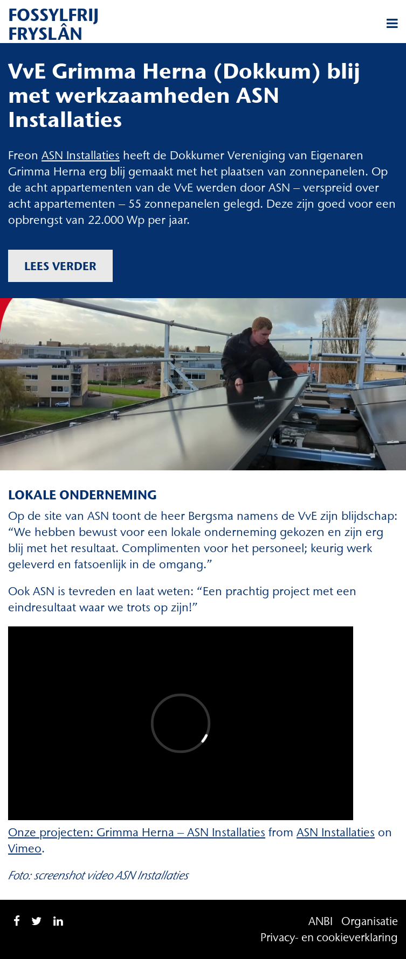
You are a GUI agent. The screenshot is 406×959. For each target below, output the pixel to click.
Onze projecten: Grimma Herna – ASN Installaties (136, 832)
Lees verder (60, 266)
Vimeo (25, 848)
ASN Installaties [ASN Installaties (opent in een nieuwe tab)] (81, 155)
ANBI (320, 921)
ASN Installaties (336, 832)
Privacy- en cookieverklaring (329, 937)
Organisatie (369, 921)
